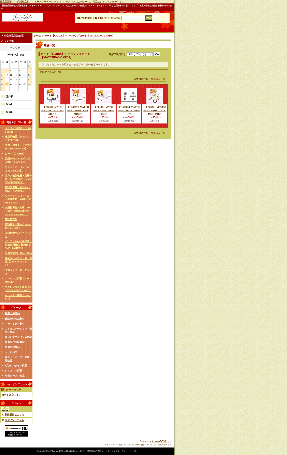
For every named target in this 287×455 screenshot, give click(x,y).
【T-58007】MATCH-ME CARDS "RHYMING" (78, 110)
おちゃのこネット (161, 441)
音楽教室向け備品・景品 (18, 253)
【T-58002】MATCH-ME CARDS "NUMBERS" (103, 110)
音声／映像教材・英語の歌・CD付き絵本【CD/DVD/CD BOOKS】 (18, 179)
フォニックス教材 (15, 323)
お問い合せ (104, 18)
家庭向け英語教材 (15, 342)
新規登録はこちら (14, 414)
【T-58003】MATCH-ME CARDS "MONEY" (129, 110)
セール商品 (11, 352)
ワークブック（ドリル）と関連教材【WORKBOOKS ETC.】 (18, 199)
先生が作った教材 (15, 318)
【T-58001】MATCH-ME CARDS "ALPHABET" (52, 110)
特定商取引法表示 (14, 35)
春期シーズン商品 (15, 375)
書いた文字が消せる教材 (18, 337)
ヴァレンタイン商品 (16, 365)
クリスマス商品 (13, 370)
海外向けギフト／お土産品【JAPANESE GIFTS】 (18, 262)
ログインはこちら (14, 420)
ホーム (37, 35)
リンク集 (9, 41)
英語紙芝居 (11, 219)
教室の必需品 (12, 313)
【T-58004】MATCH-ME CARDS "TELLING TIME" (154, 110)
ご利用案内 (86, 18)
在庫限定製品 (12, 347)
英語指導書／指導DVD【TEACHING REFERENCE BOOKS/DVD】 (18, 211)
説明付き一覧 (141, 78)
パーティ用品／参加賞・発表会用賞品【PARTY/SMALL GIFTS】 (18, 245)
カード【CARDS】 (15, 153)
